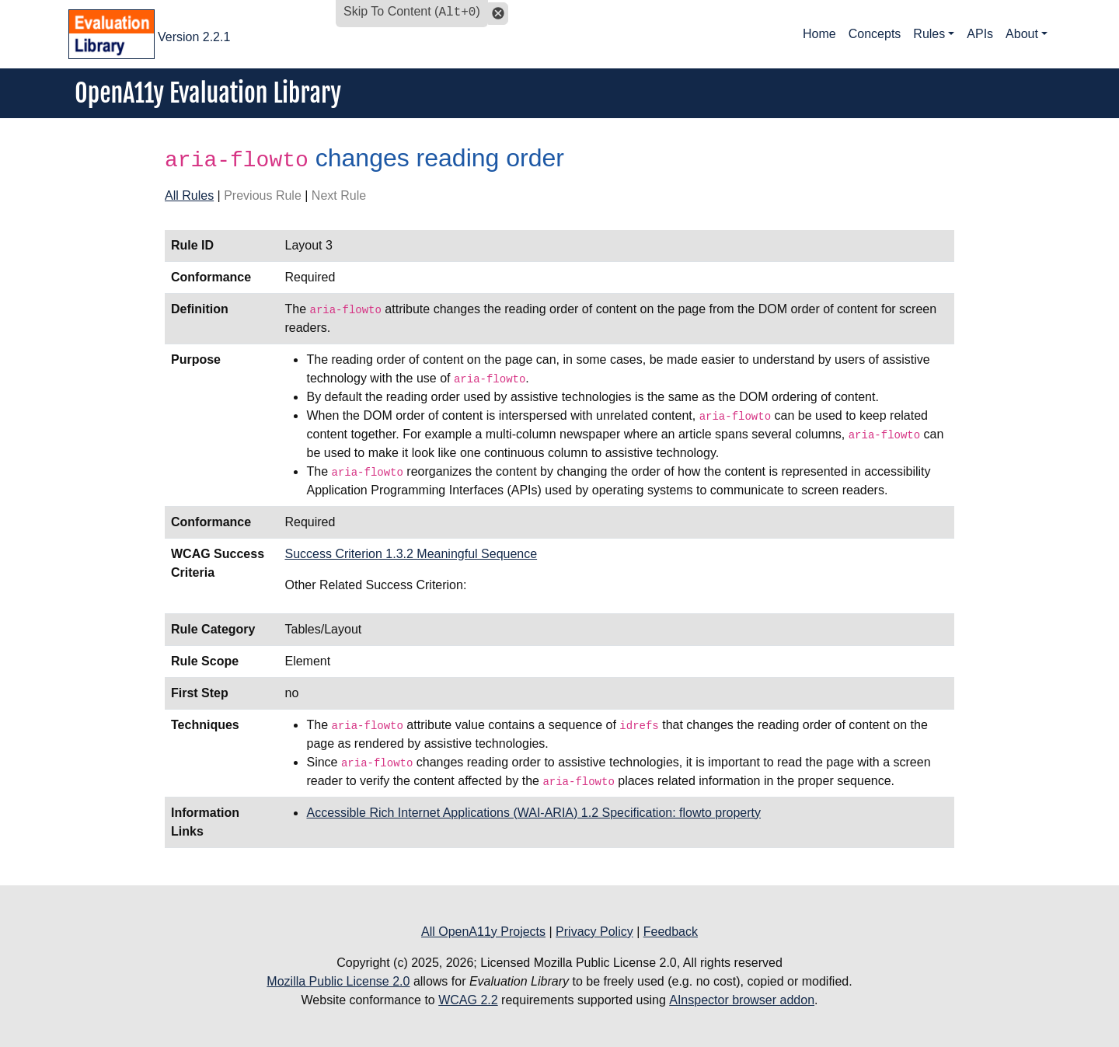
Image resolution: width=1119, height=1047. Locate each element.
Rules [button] (929, 33)
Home (819, 33)
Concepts (875, 33)
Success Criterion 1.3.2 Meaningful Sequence (410, 553)
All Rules (189, 195)
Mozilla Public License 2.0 (338, 981)
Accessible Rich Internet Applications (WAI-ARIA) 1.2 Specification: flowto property (533, 812)
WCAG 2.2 (467, 1000)
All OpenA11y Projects (483, 931)
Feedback (670, 931)
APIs (980, 33)
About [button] (1022, 33)
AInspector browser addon (741, 1000)
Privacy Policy (594, 931)
